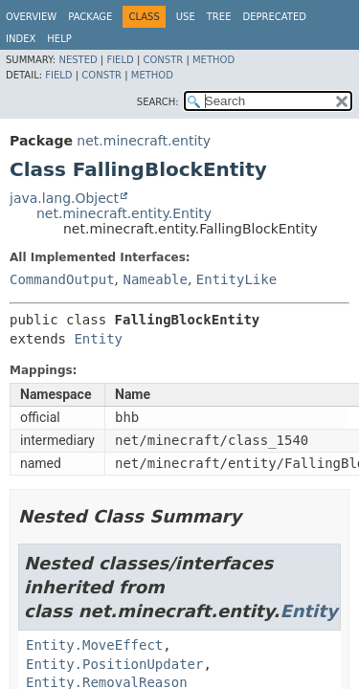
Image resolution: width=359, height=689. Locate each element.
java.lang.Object (64, 198)
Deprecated (274, 16)
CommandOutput (62, 279)
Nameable (155, 279)
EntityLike (236, 279)
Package (90, 16)
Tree (219, 16)
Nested (77, 60)
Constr (163, 60)
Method (213, 60)
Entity (98, 338)
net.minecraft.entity (144, 140)
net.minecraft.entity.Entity (124, 213)
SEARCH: (158, 102)
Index (20, 38)
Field (119, 60)
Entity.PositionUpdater (114, 664)
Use (185, 16)
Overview (31, 16)
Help (59, 38)
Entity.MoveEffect (94, 645)
